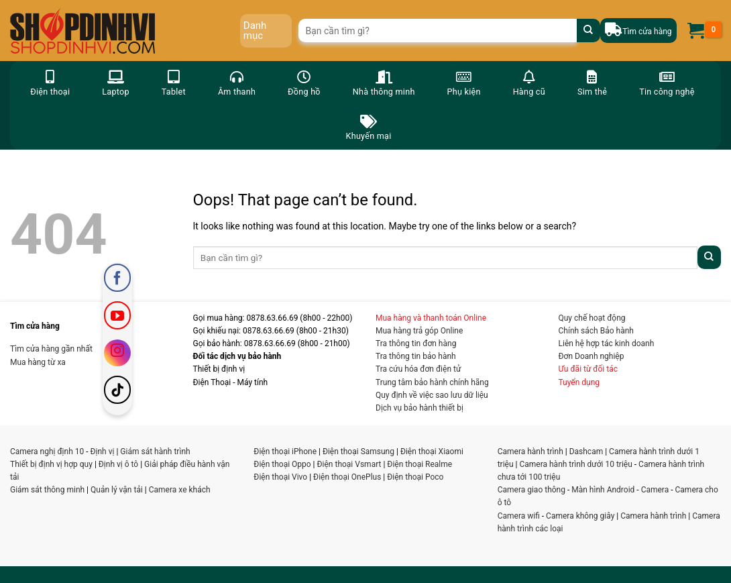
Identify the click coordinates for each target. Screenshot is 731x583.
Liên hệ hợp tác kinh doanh (607, 343)
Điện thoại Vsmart (349, 464)
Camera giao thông (531, 489)
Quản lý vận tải (117, 489)
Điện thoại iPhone (285, 451)
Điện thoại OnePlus (347, 477)
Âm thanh (237, 82)
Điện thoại (50, 82)
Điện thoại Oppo (282, 464)
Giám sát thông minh (47, 489)
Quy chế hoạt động (592, 318)
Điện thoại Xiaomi (431, 451)
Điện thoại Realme (419, 464)
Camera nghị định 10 (47, 451)
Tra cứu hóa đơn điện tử (418, 369)
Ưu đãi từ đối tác (588, 369)
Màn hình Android (602, 489)
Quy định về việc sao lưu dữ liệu (432, 395)
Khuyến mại (369, 126)
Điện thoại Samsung (358, 451)
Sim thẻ (592, 82)
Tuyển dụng (579, 382)
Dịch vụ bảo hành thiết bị (419, 408)
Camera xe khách (180, 489)
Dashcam (586, 451)
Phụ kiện (464, 82)
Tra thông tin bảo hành (416, 356)
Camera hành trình (530, 451)
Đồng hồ (304, 82)
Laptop (115, 82)
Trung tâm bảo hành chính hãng (432, 382)
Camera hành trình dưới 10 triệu (575, 464)
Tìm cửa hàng (646, 31)
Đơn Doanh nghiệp (591, 356)
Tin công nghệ (667, 82)
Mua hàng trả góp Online (419, 330)
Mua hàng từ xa (38, 362)
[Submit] (588, 30)
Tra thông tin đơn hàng (416, 343)
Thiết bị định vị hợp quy (51, 464)
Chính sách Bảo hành (596, 330)
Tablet (174, 82)
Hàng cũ (529, 82)
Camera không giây (580, 516)
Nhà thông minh (384, 82)
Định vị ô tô (118, 464)
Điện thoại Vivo (280, 477)
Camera (655, 489)
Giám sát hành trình (155, 451)
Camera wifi (519, 516)
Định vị (103, 451)
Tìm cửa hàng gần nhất (51, 349)
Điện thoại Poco (415, 477)
